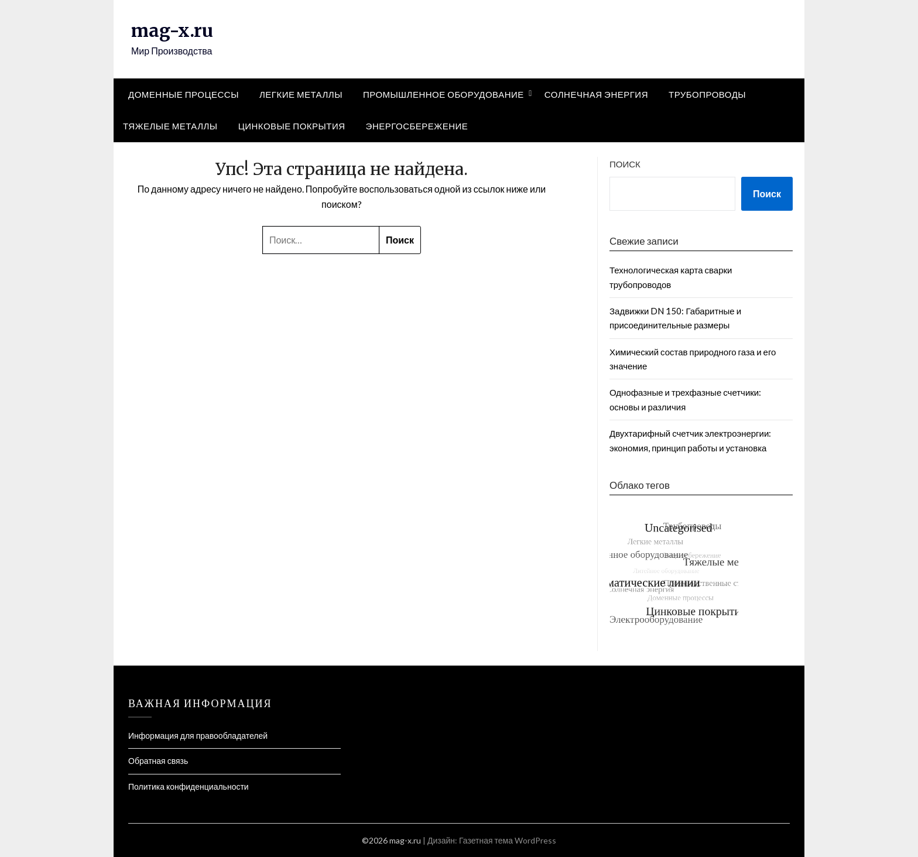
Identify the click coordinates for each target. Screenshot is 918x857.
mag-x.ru (172, 30)
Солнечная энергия (596, 94)
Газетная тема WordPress (507, 840)
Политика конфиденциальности (188, 786)
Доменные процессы (183, 94)
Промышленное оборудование (443, 94)
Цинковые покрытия (291, 126)
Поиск (624, 164)
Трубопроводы (707, 94)
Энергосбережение (417, 126)
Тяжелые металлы (170, 126)
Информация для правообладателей (198, 736)
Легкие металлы (300, 94)
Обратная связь (158, 761)
